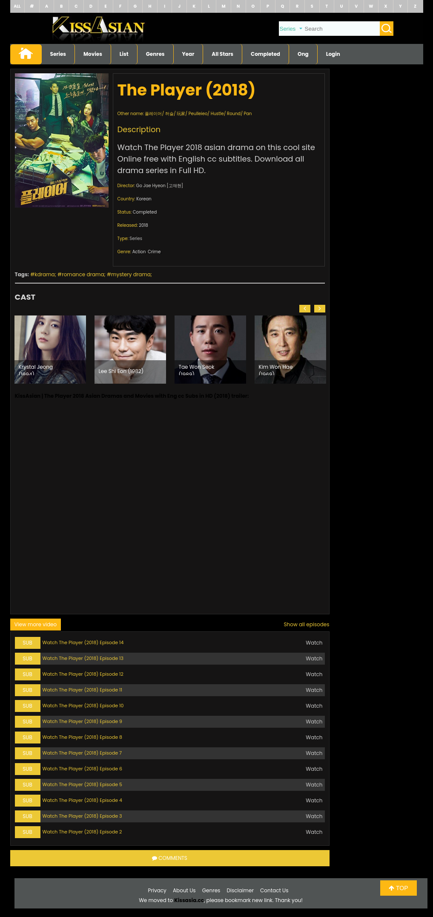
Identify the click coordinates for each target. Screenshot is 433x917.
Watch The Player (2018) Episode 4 (82, 800)
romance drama (83, 274)
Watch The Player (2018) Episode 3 (82, 816)
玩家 (181, 113)
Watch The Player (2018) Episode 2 (82, 831)
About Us (184, 890)
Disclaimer (240, 890)
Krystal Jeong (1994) (36, 369)
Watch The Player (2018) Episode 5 (82, 784)
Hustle (217, 113)
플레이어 (153, 113)
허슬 (169, 113)
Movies (92, 54)
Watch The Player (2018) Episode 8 (82, 737)
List (124, 54)
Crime (154, 252)
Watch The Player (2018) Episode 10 (83, 705)
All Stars (222, 54)
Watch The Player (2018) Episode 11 (83, 689)
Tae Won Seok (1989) (197, 369)
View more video (35, 624)
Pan (248, 113)
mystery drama (131, 274)
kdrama (44, 274)
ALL (17, 6)
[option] (50, 349)
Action (139, 252)
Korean (143, 199)
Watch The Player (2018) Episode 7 (82, 752)
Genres (155, 54)
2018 (143, 225)
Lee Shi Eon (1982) (121, 371)
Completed (265, 54)
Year (188, 54)
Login (333, 54)
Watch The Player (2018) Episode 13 (83, 658)
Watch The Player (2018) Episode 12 (83, 674)
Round (234, 113)
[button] (304, 308)
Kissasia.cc (189, 900)
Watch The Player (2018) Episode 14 (83, 642)
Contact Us (274, 890)
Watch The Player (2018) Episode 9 (82, 721)
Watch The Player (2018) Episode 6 (83, 768)
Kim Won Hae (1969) (276, 369)
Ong (303, 54)
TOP (398, 888)
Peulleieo (198, 113)
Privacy (157, 890)
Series (58, 54)
